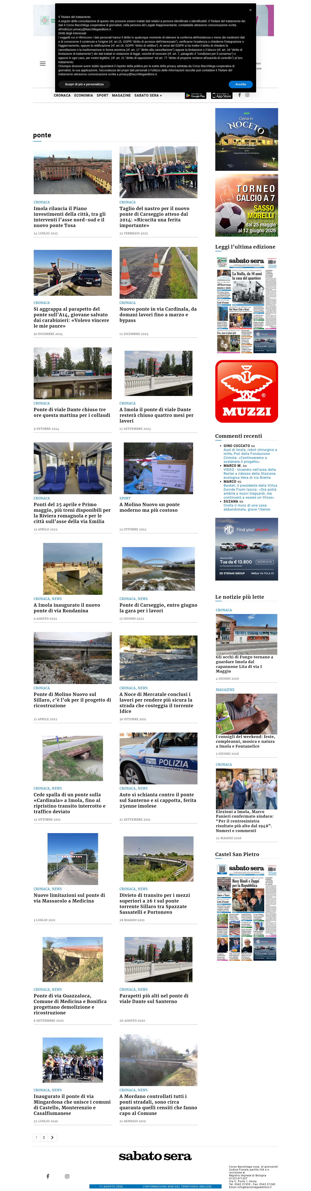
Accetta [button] (240, 84)
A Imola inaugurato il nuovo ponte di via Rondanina (67, 608)
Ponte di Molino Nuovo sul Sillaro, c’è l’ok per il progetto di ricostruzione (72, 700)
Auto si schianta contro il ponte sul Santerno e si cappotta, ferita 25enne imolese (158, 800)
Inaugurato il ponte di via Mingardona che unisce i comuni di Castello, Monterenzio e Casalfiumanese (72, 1105)
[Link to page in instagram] (67, 1176)
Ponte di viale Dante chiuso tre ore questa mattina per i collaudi (72, 412)
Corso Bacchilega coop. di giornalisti (253, 1166)
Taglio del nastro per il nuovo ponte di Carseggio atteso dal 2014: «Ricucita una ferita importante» (155, 217)
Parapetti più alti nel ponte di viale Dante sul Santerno (154, 998)
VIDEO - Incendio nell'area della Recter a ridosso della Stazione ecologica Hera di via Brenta (250, 474)
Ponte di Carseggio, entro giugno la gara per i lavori (158, 608)
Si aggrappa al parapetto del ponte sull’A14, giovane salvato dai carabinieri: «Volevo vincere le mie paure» (71, 317)
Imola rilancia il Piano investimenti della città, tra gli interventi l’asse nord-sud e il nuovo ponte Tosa (70, 217)
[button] (250, 10)
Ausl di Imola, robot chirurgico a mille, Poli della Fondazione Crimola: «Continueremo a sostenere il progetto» (250, 456)
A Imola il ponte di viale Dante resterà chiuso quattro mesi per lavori (157, 415)
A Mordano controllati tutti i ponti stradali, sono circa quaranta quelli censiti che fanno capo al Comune (158, 1105)
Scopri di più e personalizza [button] (84, 84)
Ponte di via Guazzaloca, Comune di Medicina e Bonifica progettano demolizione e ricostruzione (70, 1004)
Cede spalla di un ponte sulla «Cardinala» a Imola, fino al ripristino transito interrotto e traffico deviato (70, 803)
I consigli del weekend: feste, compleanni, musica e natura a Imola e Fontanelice (245, 741)
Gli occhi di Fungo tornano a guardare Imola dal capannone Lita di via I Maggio (244, 664)
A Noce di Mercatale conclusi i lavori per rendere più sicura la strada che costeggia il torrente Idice (156, 703)
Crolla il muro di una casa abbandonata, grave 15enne (247, 507)
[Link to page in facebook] (48, 1176)
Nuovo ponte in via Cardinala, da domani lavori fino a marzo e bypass (158, 314)
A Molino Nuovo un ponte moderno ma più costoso (150, 507)
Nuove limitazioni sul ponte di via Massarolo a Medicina (69, 898)
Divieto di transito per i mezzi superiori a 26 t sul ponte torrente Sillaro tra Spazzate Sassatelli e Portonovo (155, 904)
